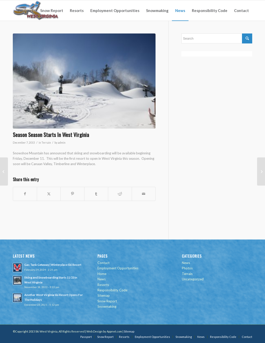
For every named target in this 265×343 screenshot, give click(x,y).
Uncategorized (193, 279)
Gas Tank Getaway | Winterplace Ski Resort (52, 264)
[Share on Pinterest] (72, 193)
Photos (187, 268)
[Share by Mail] (144, 193)
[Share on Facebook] (25, 193)
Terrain (46, 142)
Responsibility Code (112, 290)
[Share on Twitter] (49, 193)
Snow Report (107, 301)
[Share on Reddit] (120, 193)
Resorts (103, 285)
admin (61, 142)
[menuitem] (25, 10)
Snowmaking (106, 306)
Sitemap (103, 295)
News (101, 279)
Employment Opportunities (117, 268)
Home (101, 274)
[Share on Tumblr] (96, 193)
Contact (103, 263)
